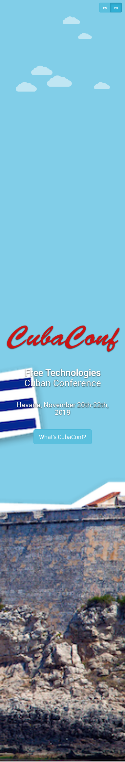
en (116, 7)
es (105, 7)
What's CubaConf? (62, 437)
